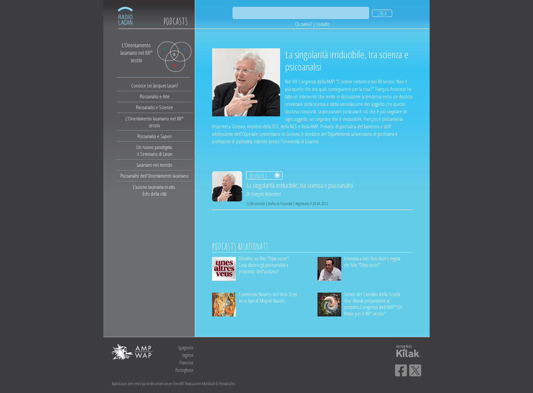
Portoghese (184, 370)
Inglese (187, 355)
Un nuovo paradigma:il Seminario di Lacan (154, 150)
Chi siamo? (303, 24)
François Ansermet (265, 194)
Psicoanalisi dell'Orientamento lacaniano (154, 175)
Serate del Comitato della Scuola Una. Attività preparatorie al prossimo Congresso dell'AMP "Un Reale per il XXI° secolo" (373, 304)
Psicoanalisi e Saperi (154, 136)
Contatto (322, 24)
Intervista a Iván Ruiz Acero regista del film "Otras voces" (372, 261)
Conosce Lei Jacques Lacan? (154, 85)
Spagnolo (185, 347)
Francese (186, 362)
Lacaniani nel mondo (154, 164)
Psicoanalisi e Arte (155, 96)
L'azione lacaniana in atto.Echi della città (154, 190)
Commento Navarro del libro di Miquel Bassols (268, 297)
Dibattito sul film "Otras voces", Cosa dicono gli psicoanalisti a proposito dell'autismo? (264, 265)
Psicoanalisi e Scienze (154, 107)
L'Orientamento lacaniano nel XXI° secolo (154, 122)
